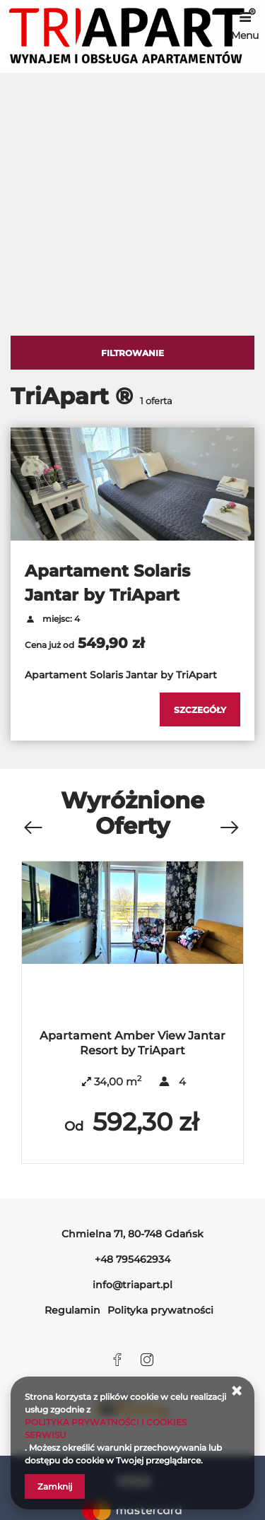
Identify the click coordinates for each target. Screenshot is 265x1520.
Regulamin (72, 1310)
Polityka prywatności (160, 1310)
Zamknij (54, 1486)
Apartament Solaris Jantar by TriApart (107, 583)
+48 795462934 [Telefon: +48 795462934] (132, 1259)
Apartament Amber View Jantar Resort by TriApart (132, 1043)
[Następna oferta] (229, 828)
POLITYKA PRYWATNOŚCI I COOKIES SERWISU (106, 1428)
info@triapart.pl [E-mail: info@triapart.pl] (132, 1284)
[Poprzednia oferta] (32, 828)
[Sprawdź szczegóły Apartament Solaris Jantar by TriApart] (200, 709)
